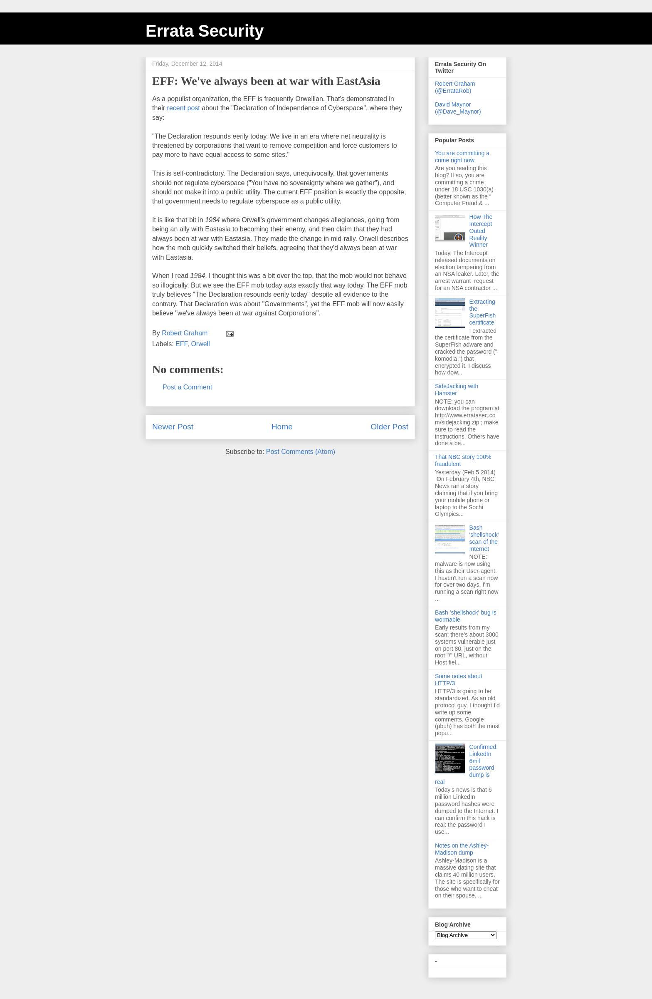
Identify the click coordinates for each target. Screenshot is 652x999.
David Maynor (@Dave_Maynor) (458, 108)
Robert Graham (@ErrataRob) (455, 87)
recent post (183, 108)
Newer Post (172, 426)
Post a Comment (187, 387)
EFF (181, 343)
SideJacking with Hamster (456, 390)
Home (282, 426)
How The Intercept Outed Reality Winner (481, 230)
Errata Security (205, 31)
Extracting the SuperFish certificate (482, 312)
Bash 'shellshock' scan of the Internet (484, 538)
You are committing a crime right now (462, 157)
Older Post (389, 426)
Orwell (200, 343)
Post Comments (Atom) (300, 451)
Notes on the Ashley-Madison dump (462, 849)
